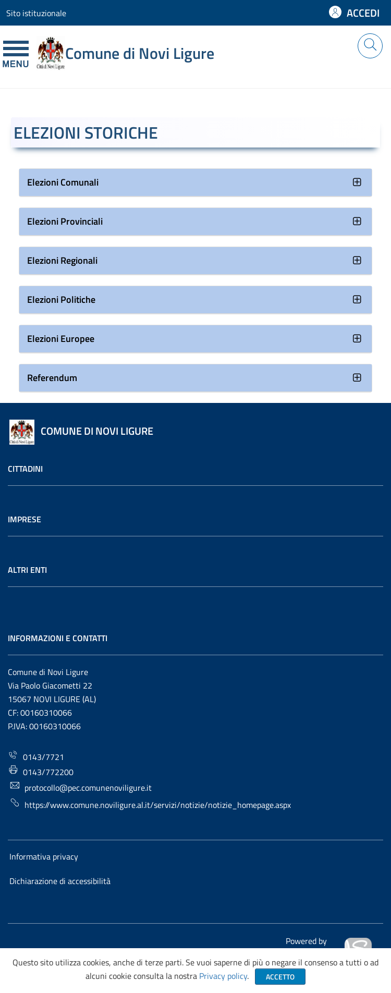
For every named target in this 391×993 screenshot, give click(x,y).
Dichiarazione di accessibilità (60, 881)
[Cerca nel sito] (370, 45)
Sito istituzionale (36, 13)
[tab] (195, 183)
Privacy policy (223, 976)
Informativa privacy (43, 856)
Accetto (280, 976)
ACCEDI (363, 13)
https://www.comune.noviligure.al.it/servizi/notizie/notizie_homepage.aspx (150, 804)
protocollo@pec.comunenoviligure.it (80, 787)
